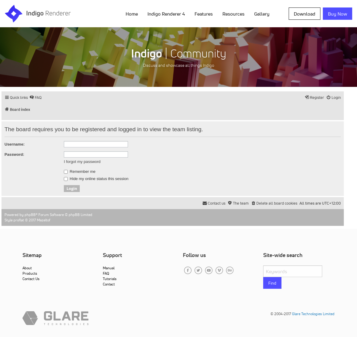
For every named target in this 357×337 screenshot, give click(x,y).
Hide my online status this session (96, 179)
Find (272, 283)
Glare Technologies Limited (313, 313)
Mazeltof (43, 220)
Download (304, 14)
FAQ (106, 273)
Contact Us (31, 278)
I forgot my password (82, 161)
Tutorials (110, 278)
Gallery (261, 14)
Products (29, 273)
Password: (14, 154)
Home (132, 14)
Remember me (80, 172)
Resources (233, 14)
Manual (109, 267)
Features (204, 14)
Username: (14, 144)
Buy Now (337, 14)
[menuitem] (35, 97)
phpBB (30, 214)
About (27, 267)
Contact (109, 284)
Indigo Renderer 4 (166, 14)
